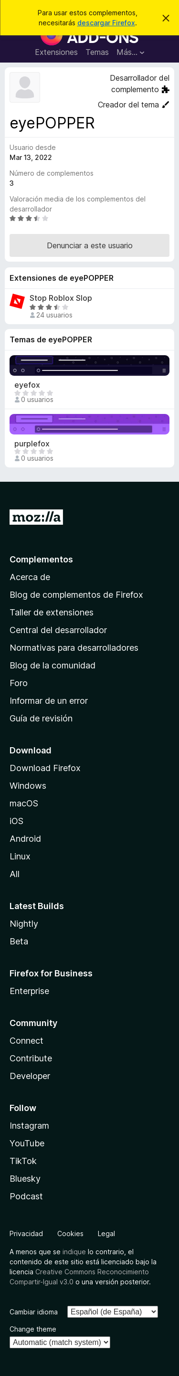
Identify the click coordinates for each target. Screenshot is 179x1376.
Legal (106, 1233)
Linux (20, 856)
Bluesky (25, 1179)
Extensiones (56, 52)
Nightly (24, 924)
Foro (19, 683)
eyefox (27, 385)
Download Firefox (45, 768)
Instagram (29, 1126)
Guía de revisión (41, 718)
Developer (30, 1076)
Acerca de (30, 577)
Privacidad (26, 1233)
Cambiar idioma (34, 1312)
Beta (19, 941)
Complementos (41, 559)
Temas (97, 52)
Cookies (70, 1233)
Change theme (33, 1329)
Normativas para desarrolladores (74, 648)
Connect (26, 1041)
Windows (28, 786)
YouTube (27, 1143)
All (15, 874)
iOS (16, 821)
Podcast (26, 1196)
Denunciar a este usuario (90, 245)
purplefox (32, 443)
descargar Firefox (106, 23)
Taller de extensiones (52, 612)
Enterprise (29, 991)
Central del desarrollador (58, 630)
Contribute (31, 1058)
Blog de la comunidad (52, 665)
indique (74, 1252)
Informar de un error (49, 701)
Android (25, 839)
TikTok (23, 1161)
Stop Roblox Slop (61, 298)
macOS (24, 803)
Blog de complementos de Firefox (76, 595)
